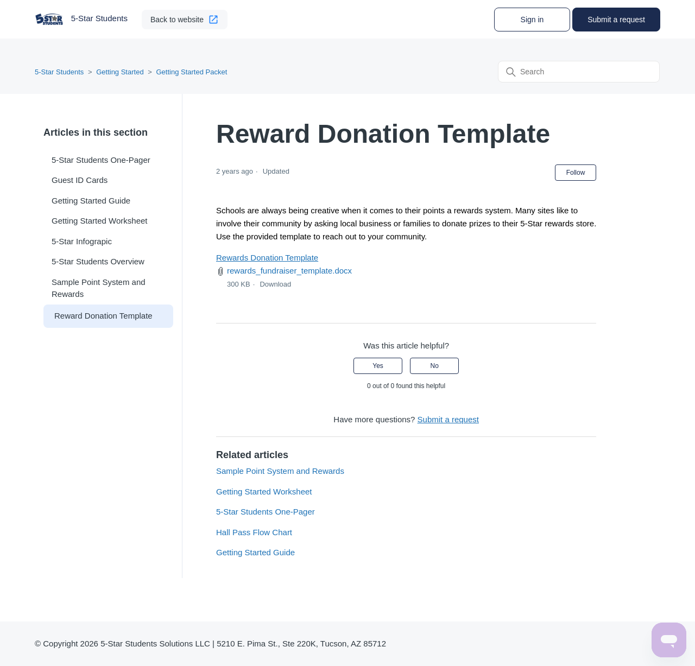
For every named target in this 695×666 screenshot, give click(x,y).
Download (275, 284)
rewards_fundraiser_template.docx (289, 270)
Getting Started (119, 72)
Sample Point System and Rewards (99, 288)
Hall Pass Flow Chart (254, 532)
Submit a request (616, 19)
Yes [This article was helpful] (377, 366)
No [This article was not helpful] (435, 366)
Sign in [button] (532, 19)
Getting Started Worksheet (99, 220)
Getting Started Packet (191, 72)
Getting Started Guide (91, 200)
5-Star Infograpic (82, 241)
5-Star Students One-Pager (101, 159)
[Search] (579, 72)
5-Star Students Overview (98, 261)
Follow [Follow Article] (575, 172)
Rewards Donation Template (267, 257)
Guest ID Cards (80, 180)
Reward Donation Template (103, 315)
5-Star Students (59, 72)
